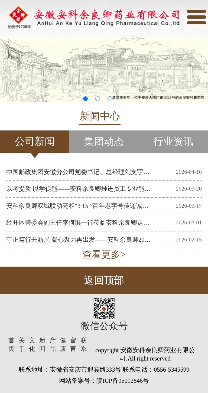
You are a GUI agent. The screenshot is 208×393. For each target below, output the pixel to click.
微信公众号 (104, 326)
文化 (32, 344)
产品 (53, 344)
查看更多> (104, 254)
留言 (73, 344)
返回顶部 (104, 280)
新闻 (42, 344)
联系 (83, 344)
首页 (11, 344)
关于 (22, 344)
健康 (63, 344)
